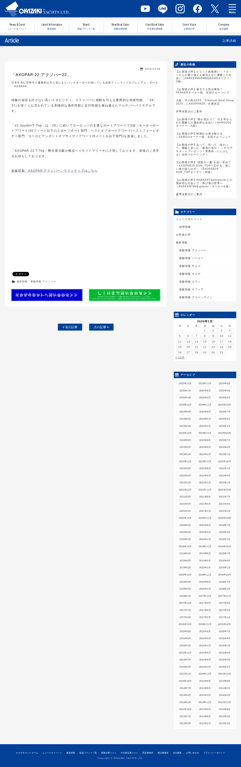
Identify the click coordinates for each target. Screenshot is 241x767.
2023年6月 (185, 447)
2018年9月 (185, 582)
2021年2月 (205, 511)
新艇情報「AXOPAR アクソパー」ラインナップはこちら (54, 170)
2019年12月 (185, 546)
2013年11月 (224, 702)
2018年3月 (205, 588)
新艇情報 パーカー (191, 258)
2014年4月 (185, 695)
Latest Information (52, 26)
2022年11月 (205, 461)
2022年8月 (205, 468)
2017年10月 (185, 603)
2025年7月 (185, 390)
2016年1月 (224, 645)
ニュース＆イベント (189, 219)
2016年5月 (205, 638)
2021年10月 (224, 489)
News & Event (17, 26)
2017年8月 (224, 603)
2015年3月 (205, 667)
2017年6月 (205, 610)
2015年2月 (224, 667)
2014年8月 (224, 681)
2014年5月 (224, 688)
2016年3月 (185, 645)
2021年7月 (224, 496)
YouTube (145, 8)
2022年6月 (185, 475)
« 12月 (180, 357)
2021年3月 (185, 511)
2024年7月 (224, 411)
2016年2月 (205, 645)
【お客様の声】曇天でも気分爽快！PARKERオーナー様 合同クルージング (202, 91)
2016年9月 (185, 631)
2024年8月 (205, 411)
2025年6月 (205, 390)
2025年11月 (205, 383)
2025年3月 (205, 397)
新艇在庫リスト (108, 753)
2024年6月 (185, 419)
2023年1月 (224, 454)
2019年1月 (224, 567)
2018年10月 (224, 574)
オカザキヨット (37, 8)
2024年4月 (224, 419)
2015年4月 (185, 667)
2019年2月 (205, 567)
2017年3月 (185, 617)
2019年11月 (205, 546)
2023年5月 (205, 447)
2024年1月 (224, 426)
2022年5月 (205, 475)
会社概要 (177, 753)
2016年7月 (224, 631)
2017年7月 (185, 610)
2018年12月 (185, 574)
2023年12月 (185, 433)
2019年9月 (185, 553)
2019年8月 (205, 553)
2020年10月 (224, 518)
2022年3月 (185, 482)
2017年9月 (205, 603)
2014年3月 (205, 695)
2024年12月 (185, 404)
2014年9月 (205, 681)
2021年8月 (205, 496)
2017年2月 (205, 617)
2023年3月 (185, 454)
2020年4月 (224, 532)
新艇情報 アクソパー (43, 281)
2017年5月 (224, 610)
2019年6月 (185, 560)
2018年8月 (205, 582)
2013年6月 (205, 716)
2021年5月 (205, 503)
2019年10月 (224, 546)
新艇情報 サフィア (191, 289)
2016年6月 (185, 638)
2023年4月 (224, 447)
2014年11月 (224, 673)
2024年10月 (224, 404)
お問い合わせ (192, 753)
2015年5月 (224, 659)
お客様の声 (183, 234)
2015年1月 (185, 673)
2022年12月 (185, 461)
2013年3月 (185, 723)
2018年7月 (224, 582)
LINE (162, 8)
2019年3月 (185, 567)
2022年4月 (224, 475)
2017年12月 (205, 596)
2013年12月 (205, 702)
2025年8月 (224, 383)
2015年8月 (224, 652)
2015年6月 (205, 659)
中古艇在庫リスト (129, 753)
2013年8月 (224, 709)
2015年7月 (185, 659)
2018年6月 (185, 588)
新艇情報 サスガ (190, 273)
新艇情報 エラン (190, 281)
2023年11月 (205, 433)
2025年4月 (185, 397)
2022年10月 (224, 461)
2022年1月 (224, 482)
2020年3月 (185, 539)
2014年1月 (185, 702)
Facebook (197, 8)
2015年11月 (185, 652)
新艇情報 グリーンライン (196, 297)
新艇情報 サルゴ (190, 266)
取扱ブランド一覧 (88, 753)
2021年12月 (185, 489)
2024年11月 (205, 404)
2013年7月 (185, 716)
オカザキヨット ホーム (27, 753)
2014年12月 (205, 673)
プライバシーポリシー (214, 753)
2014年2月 (224, 695)
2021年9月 (185, 496)
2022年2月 (205, 482)
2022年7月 (224, 468)
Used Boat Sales (155, 26)
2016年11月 (205, 624)
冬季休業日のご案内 (189, 111)
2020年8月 (205, 525)
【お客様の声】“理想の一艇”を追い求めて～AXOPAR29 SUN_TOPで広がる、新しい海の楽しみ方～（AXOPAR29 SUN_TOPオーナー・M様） (203, 167)
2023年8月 (205, 440)
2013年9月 (205, 709)
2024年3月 (185, 426)
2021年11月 (205, 489)
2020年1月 (224, 539)
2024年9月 (185, 411)
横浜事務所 (163, 753)
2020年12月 (185, 518)
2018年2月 (224, 588)
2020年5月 (205, 532)
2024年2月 (205, 426)
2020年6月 (185, 532)
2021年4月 (224, 503)
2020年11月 (205, 518)
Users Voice (189, 26)
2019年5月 (205, 560)
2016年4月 (224, 638)
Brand (86, 26)
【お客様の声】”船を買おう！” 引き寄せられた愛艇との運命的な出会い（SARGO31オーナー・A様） (204, 122)
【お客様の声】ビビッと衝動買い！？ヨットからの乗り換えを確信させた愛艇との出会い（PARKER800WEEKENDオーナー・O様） (204, 76)
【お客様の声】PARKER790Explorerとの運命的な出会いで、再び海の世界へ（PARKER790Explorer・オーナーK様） (204, 183)
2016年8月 (205, 631)
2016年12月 (185, 624)
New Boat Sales (120, 26)
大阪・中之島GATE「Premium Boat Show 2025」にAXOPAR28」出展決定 (205, 102)
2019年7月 (224, 553)
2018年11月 (205, 574)
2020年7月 (224, 525)
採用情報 (185, 226)
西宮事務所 (147, 753)
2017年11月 (224, 596)
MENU (232, 8)
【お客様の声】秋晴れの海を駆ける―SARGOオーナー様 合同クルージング (203, 135)
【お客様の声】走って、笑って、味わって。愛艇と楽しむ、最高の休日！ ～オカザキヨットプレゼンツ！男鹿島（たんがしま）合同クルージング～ (204, 149)
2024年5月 (205, 419)
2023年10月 (224, 433)
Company (224, 26)
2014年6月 (205, 688)
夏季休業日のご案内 (189, 194)
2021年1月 (224, 511)
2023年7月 (224, 440)
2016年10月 (224, 624)
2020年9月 (185, 525)
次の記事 (101, 327)
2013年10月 (185, 709)
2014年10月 (185, 681)
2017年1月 (224, 617)
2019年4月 (224, 560)
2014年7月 (185, 688)
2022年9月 (185, 468)
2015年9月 (205, 652)
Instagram (180, 8)
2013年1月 (224, 723)
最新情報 (22, 281)
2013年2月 (205, 723)
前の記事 (70, 327)
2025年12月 (185, 383)
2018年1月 (185, 596)
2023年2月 (205, 454)
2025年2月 (224, 397)
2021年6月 (185, 503)
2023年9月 (185, 440)
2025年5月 (224, 390)
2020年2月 (205, 539)
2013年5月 (224, 716)
